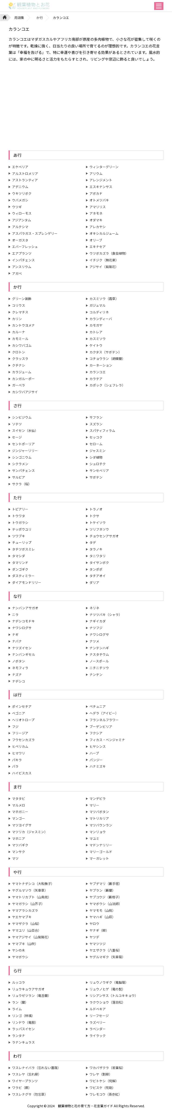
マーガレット (99, 858)
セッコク (95, 437)
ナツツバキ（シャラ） (105, 614)
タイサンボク (99, 562)
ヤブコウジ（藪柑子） (105, 897)
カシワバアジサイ (25, 392)
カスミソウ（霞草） (104, 298)
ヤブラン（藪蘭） (102, 890)
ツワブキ (18, 536)
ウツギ (17, 206)
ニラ (15, 614)
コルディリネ (99, 312)
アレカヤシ (97, 226)
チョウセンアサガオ (104, 536)
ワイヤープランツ (25, 1081)
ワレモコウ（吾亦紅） (105, 1094)
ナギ (15, 634)
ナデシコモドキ (23, 621)
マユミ (94, 838)
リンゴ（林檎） (23, 1015)
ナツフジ (95, 627)
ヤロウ (94, 923)
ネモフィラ (20, 667)
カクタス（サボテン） (105, 352)
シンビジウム (22, 417)
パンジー (96, 759)
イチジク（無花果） (104, 260)
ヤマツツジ (97, 943)
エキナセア (97, 246)
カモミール (20, 338)
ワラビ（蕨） (22, 1087)
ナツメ (94, 641)
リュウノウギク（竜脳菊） (108, 982)
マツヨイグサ (22, 825)
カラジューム (21, 372)
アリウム (95, 173)
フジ (15, 726)
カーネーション (100, 365)
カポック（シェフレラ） (107, 385)
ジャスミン (97, 450)
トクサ (94, 515)
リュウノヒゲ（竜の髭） (107, 989)
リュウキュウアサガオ (28, 989)
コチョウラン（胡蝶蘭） (107, 358)
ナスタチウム (99, 654)
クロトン (18, 352)
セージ (17, 437)
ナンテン (95, 674)
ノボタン (18, 661)
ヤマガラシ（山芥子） (28, 903)
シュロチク (97, 463)
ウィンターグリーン (103, 166)
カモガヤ (95, 325)
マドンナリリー (100, 845)
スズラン (95, 424)
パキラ (17, 759)
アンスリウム (21, 266)
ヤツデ (94, 937)
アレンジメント (100, 180)
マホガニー (20, 811)
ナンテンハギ (99, 648)
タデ (92, 542)
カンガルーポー (23, 378)
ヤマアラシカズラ (25, 910)
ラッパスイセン (23, 1028)
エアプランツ (22, 253)
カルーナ (18, 332)
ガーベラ (18, 385)
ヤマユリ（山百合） (26, 930)
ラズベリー (97, 1022)
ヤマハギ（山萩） (102, 917)
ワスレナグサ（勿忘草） (30, 1094)
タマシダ (18, 555)
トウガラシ (20, 522)
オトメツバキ (99, 200)
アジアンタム (21, 220)
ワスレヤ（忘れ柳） (26, 1074)
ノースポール (99, 661)
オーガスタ (20, 240)
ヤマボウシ (20, 957)
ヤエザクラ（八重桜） (105, 950)
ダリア (94, 582)
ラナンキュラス (23, 1042)
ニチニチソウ (99, 667)
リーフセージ (99, 1015)
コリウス (18, 305)
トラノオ (95, 509)
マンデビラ (97, 798)
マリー (94, 805)
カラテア (95, 378)
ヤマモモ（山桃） (102, 910)
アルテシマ (20, 226)
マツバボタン (99, 811)
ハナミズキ (97, 766)
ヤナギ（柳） (99, 930)
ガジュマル (97, 305)
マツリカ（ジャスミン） (30, 831)
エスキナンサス (100, 186)
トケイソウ (97, 522)
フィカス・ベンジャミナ (107, 739)
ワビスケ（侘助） (102, 1087)
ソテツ (17, 424)
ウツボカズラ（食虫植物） (108, 253)
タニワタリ (97, 555)
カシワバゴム (22, 345)
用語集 (19, 17)
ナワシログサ (22, 627)
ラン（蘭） (20, 1002)
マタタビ (18, 798)
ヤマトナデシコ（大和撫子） (33, 883)
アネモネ (95, 213)
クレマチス (20, 312)
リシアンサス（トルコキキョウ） (113, 995)
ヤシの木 (18, 950)
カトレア (95, 332)
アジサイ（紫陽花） (103, 266)
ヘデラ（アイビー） (103, 713)
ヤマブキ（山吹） (25, 943)
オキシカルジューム (103, 233)
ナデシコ (18, 681)
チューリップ (22, 542)
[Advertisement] (86, 106)
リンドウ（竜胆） (25, 1022)
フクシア (95, 733)
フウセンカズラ (23, 739)
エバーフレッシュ (25, 246)
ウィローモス (22, 213)
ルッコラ (18, 982)
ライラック (97, 1035)
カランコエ (97, 372)
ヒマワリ (18, 753)
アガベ (17, 273)
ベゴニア (18, 713)
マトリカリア (99, 818)
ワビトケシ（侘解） (104, 1081)
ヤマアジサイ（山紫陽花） (31, 937)
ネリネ (94, 608)
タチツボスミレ (23, 549)
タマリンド (20, 562)
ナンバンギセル (23, 654)
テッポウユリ (22, 529)
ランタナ (18, 1035)
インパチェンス (23, 260)
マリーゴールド (100, 851)
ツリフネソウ (99, 529)
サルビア (18, 477)
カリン (17, 318)
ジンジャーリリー (25, 450)
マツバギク (20, 845)
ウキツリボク (22, 193)
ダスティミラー (23, 575)
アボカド (95, 193)
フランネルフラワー (104, 719)
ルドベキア (97, 1009)
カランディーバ (100, 318)
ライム (17, 1009)
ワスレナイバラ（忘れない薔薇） (36, 1067)
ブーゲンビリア (100, 726)
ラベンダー (97, 1028)
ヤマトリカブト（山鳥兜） (31, 897)
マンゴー (18, 818)
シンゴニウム (22, 457)
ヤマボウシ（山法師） (105, 903)
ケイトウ (95, 345)
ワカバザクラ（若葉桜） (107, 1067)
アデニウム (20, 186)
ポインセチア (22, 706)
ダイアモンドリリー (26, 582)
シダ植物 (95, 457)
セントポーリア (23, 444)
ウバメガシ (20, 200)
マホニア (18, 838)
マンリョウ (97, 831)
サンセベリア (99, 470)
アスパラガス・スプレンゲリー (34, 233)
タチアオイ (97, 575)
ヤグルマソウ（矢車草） (30, 890)
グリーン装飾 (21, 298)
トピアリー (20, 509)
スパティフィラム (102, 430)
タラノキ (95, 549)
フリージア (20, 733)
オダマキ (95, 220)
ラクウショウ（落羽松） (107, 1002)
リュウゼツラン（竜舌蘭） (31, 995)
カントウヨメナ (23, 325)
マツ (15, 858)
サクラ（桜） (22, 484)
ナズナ (17, 674)
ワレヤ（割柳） (100, 1074)
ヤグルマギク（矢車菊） (107, 957)
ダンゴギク (20, 569)
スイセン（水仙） (25, 430)
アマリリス (97, 206)
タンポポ (95, 569)
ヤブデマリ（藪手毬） (105, 883)
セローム (95, 444)
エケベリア (20, 166)
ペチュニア (97, 706)
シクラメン (20, 463)
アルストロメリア (25, 173)
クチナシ (18, 365)
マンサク (18, 851)
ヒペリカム (20, 746)
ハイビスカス (22, 773)
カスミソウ (97, 338)
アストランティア (25, 180)
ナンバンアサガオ (25, 608)
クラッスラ (20, 358)
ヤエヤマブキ (22, 917)
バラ (15, 766)
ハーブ (94, 753)
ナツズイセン (22, 648)
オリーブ (95, 240)
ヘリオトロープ (23, 719)
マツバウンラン (100, 825)
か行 (39, 17)
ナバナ (17, 641)
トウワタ (18, 515)
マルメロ (18, 805)
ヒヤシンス (97, 746)
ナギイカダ (97, 621)
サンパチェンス (23, 470)
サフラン (95, 417)
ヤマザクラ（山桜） (26, 923)
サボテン (95, 477)
